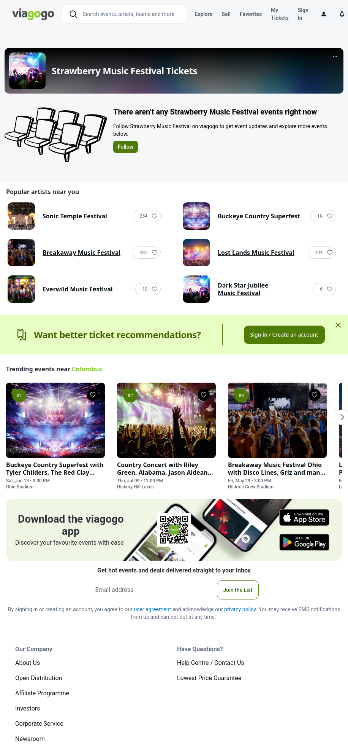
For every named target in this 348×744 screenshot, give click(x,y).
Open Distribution (38, 678)
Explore (203, 14)
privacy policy (240, 609)
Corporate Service (39, 723)
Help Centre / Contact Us (210, 662)
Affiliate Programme (42, 693)
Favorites (251, 14)
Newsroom (30, 738)
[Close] (338, 325)
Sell (226, 14)
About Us (27, 662)
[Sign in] (324, 14)
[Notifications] (342, 14)
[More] (335, 56)
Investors (27, 708)
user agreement (152, 609)
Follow (125, 147)
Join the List (238, 590)
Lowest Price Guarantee (209, 678)
